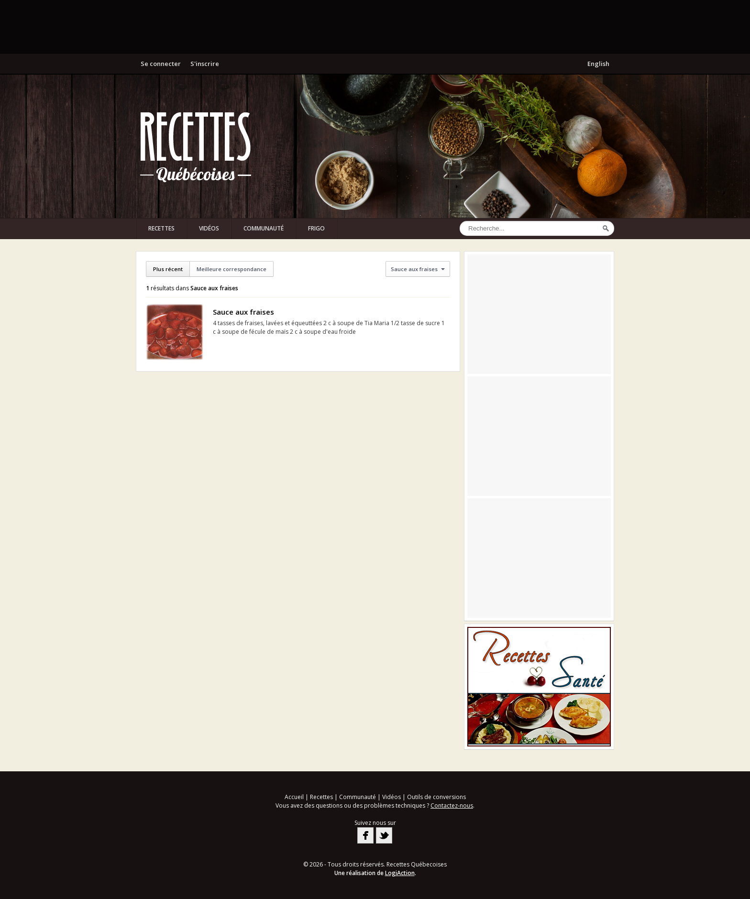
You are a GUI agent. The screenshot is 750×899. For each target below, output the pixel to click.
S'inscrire (204, 63)
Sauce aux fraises (243, 312)
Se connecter (161, 63)
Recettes (161, 228)
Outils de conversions (436, 797)
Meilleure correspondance (231, 269)
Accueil (294, 797)
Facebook (365, 835)
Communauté (263, 228)
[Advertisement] (375, 26)
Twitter (384, 835)
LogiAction (400, 873)
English (598, 63)
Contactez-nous (451, 805)
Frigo (316, 228)
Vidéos (209, 228)
